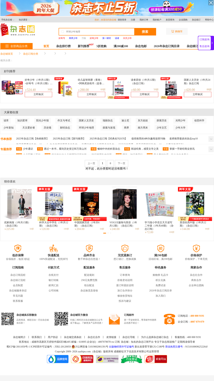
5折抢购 (101, 46)
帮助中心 (209, 19)
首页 (46, 46)
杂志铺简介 (19, 337)
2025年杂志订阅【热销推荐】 (32, 138)
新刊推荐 (83, 46)
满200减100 (121, 46)
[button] (104, 233)
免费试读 (161, 285)
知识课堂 (24, 19)
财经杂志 (65, 127)
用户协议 (53, 337)
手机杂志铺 (7, 19)
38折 (50, 89)
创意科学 (199, 120)
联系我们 (37, 337)
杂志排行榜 (63, 46)
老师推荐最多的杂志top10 (183, 138)
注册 (133, 19)
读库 (6, 120)
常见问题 (18, 295)
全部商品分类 (16, 46)
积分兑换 (161, 280)
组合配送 (89, 285)
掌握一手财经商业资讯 (179, 149)
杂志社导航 (128, 337)
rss (112, 341)
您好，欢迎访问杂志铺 (106, 19)
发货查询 (170, 19)
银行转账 (54, 280)
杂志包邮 (141, 46)
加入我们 (161, 295)
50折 (156, 89)
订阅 (117, 341)
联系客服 (18, 301)
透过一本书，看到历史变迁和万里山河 (62, 149)
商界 (126, 127)
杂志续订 (196, 19)
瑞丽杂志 (108, 120)
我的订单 (144, 19)
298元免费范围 (89, 280)
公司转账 (54, 290)
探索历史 (162, 120)
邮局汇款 (54, 285)
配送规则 (89, 275)
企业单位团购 (196, 285)
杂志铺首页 (6, 54)
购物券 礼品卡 (160, 275)
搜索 (145, 32)
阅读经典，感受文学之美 (141, 149)
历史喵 (47, 127)
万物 (84, 38)
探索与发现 (109, 127)
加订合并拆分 (124, 290)
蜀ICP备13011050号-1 (18, 346)
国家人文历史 (86, 120)
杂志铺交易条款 (73, 337)
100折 (66, 229)
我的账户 (157, 19)
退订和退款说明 (125, 285)
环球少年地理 (86, 127)
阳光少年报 (42, 120)
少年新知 (9, 127)
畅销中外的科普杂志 (105, 149)
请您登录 (122, 19)
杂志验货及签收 (89, 290)
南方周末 (143, 127)
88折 (209, 89)
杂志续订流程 (17, 280)
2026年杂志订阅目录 (167, 46)
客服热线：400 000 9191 (188, 337)
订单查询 (125, 275)
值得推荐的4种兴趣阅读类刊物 (148, 138)
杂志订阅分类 (30, 54)
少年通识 (24, 149)
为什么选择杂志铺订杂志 (155, 337)
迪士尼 (125, 120)
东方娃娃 (143, 120)
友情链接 (111, 337)
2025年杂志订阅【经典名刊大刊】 (108, 138)
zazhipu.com (84, 351)
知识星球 (22, 120)
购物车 (177, 31)
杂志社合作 (196, 275)
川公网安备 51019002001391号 (90, 347)
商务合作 (196, 280)
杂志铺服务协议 (18, 290)
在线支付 (54, 275)
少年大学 (180, 127)
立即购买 (39, 94)
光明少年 (180, 120)
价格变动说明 (124, 280)
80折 (207, 229)
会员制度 (18, 285)
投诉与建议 (125, 301)
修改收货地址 (124, 295)
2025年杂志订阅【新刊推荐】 (69, 138)
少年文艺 (162, 127)
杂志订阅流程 (17, 275)
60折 (103, 89)
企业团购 (183, 19)
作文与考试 (64, 120)
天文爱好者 (28, 127)
